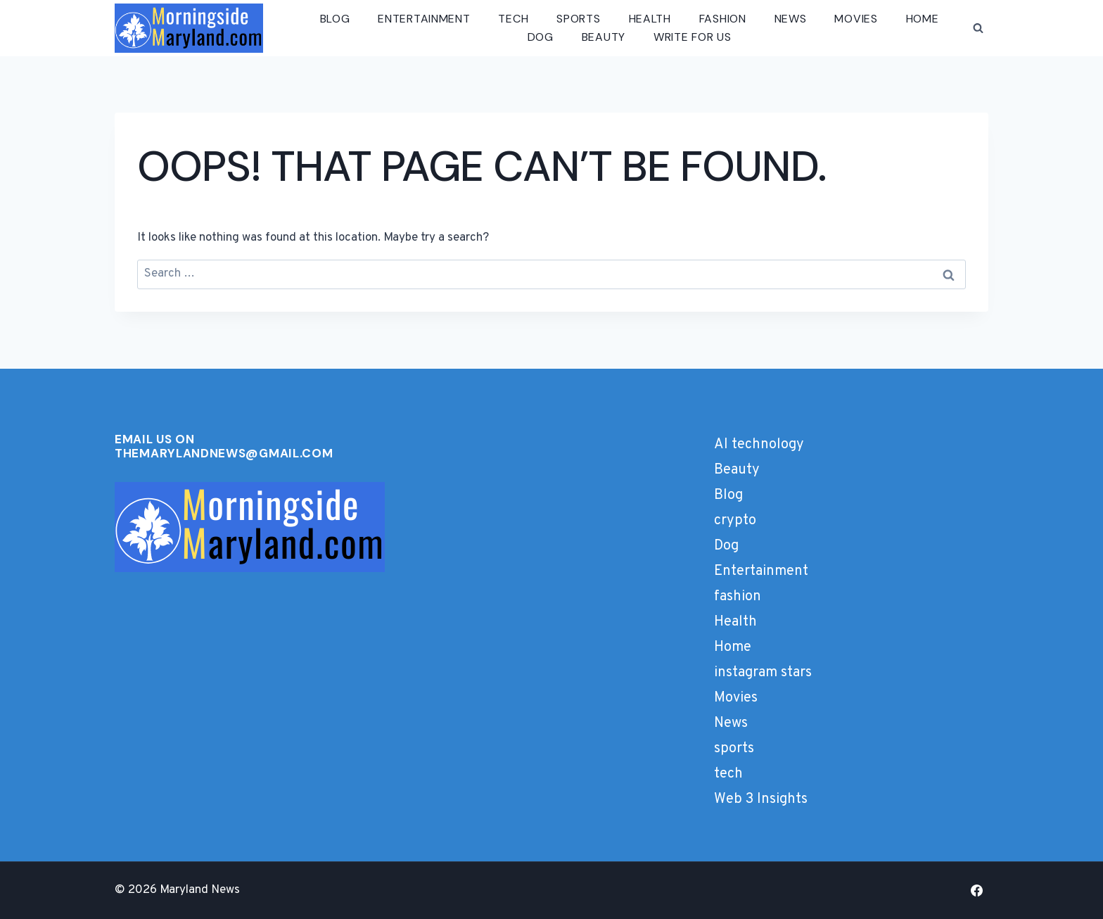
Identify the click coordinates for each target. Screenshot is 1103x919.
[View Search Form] (977, 28)
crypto (735, 521)
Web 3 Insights (761, 799)
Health (650, 18)
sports (578, 18)
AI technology (759, 445)
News (790, 18)
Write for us (692, 37)
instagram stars (763, 673)
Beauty (603, 37)
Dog (541, 37)
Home (922, 18)
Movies (855, 18)
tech (513, 18)
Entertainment (424, 18)
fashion (722, 18)
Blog (335, 18)
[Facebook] (976, 890)
